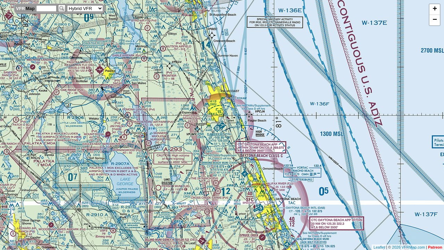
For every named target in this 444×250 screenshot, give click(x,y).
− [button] (435, 20)
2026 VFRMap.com (408, 247)
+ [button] (435, 9)
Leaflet (379, 247)
